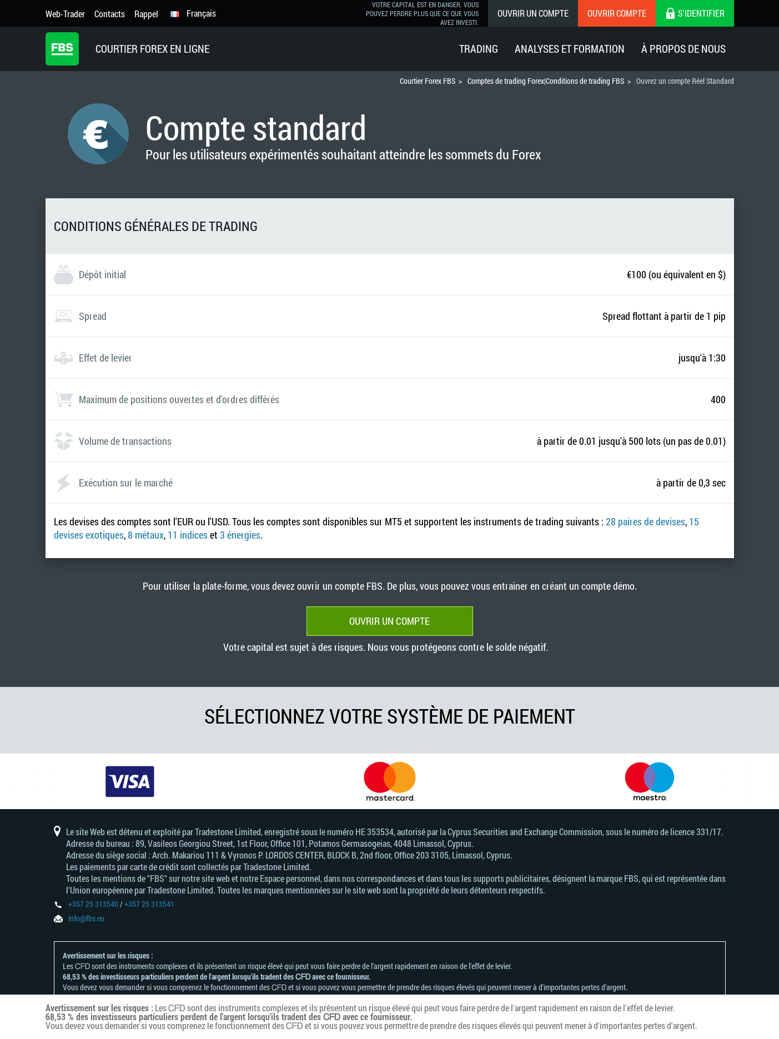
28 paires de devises (645, 521)
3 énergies (240, 534)
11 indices (188, 534)
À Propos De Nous (683, 49)
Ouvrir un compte (533, 13)
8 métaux (146, 534)
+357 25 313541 (149, 904)
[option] (130, 781)
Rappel (146, 13)
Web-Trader (65, 13)
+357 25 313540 (93, 904)
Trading (478, 49)
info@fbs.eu (86, 918)
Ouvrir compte (616, 13)
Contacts (109, 13)
